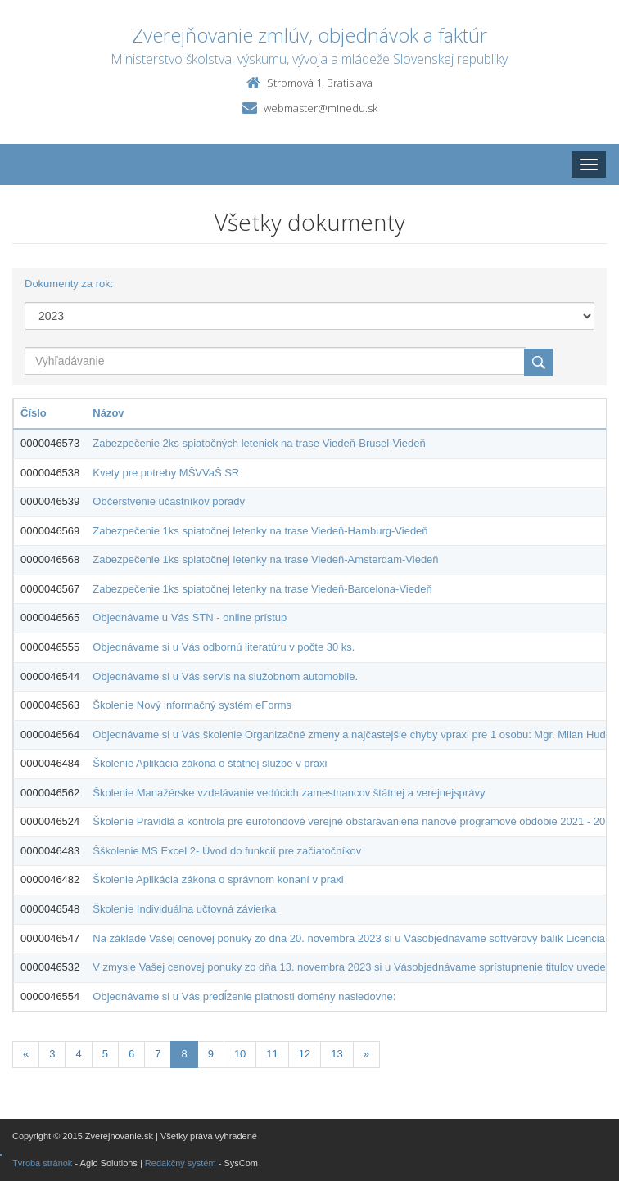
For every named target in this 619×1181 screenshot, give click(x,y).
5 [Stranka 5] (105, 1054)
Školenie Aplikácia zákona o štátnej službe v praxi (210, 763)
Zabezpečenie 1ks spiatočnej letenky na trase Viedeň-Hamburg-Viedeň (260, 531)
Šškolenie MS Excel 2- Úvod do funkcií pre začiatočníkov (227, 851)
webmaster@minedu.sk (320, 108)
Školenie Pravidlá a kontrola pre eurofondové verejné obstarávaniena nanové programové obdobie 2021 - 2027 (355, 821)
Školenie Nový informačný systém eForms (192, 705)
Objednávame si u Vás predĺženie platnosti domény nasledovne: (244, 996)
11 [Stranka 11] (272, 1054)
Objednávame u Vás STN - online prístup (190, 617)
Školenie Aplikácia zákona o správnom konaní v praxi (218, 879)
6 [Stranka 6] (131, 1054)
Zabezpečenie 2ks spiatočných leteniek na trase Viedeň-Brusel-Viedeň (259, 443)
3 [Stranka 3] (52, 1054)
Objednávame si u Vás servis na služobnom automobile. (225, 676)
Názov (108, 413)
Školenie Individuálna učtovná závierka (184, 909)
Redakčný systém (180, 1163)
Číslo (33, 413)
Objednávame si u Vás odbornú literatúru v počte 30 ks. (224, 647)
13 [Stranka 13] (336, 1054)
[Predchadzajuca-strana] (25, 1054)
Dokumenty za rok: (69, 283)
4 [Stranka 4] (78, 1054)
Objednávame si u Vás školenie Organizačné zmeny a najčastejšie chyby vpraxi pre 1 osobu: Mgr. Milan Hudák (355, 734)
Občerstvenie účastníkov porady (169, 501)
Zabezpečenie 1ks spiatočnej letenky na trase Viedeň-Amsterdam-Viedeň (265, 559)
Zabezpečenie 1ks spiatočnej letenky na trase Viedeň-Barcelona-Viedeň (262, 589)
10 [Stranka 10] (240, 1054)
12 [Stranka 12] (304, 1054)
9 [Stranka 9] (211, 1054)
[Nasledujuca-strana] (366, 1054)
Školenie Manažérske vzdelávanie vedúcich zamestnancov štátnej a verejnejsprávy (289, 793)
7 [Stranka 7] (157, 1054)
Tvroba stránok (42, 1163)
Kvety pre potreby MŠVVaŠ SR (166, 473)
